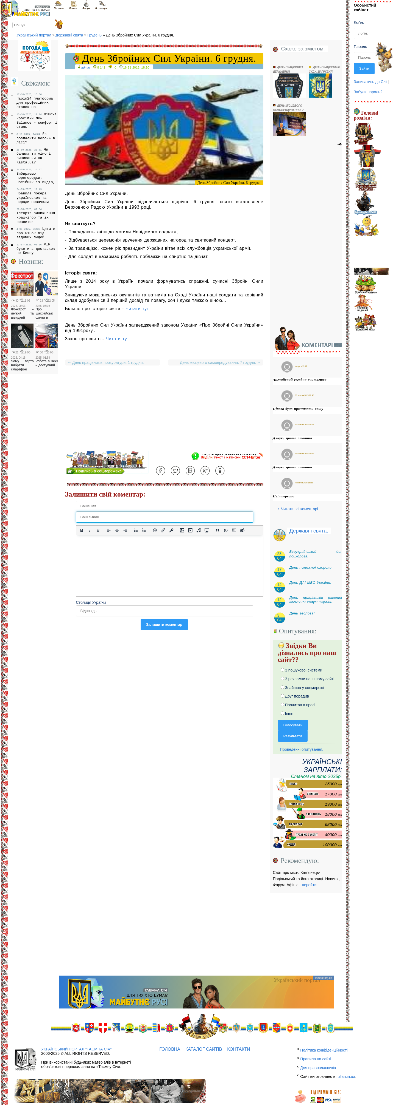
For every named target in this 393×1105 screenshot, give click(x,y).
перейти (309, 885)
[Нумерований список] (144, 530)
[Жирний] (81, 530)
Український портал (33, 35)
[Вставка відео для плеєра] (190, 530)
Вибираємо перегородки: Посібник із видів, (35, 176)
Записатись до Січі (370, 82)
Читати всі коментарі (299, 509)
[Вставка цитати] (217, 530)
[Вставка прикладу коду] (226, 530)
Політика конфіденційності (323, 1050)
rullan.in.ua (345, 1076)
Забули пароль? (368, 92)
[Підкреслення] (98, 530)
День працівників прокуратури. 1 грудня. (106, 362)
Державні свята (69, 35)
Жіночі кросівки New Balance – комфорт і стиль (36, 120)
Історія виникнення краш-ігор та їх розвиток (35, 216)
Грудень (94, 35)
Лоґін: (359, 22)
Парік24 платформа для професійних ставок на (34, 101)
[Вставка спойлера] (234, 530)
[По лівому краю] (109, 530)
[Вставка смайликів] (155, 530)
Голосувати (293, 725)
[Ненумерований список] (136, 530)
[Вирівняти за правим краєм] (125, 530)
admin (85, 67)
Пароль (360, 46)
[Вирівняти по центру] (117, 530)
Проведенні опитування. (300, 749)
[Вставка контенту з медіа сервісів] (207, 530)
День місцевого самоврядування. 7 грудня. (219, 362)
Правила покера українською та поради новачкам (32, 196)
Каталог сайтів (203, 1049)
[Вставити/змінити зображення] (182, 530)
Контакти (238, 1049)
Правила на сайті (315, 1059)
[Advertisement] (164, 413)
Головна (169, 1049)
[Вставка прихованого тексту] (242, 530)
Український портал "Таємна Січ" (76, 1049)
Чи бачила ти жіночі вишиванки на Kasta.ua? (33, 156)
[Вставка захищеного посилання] (171, 530)
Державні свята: (308, 531)
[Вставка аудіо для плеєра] (198, 530)
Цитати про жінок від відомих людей (35, 233)
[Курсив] (90, 530)
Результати (292, 736)
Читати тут (137, 308)
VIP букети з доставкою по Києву (35, 248)
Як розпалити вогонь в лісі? (35, 138)
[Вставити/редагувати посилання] (163, 530)
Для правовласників (318, 1068)
